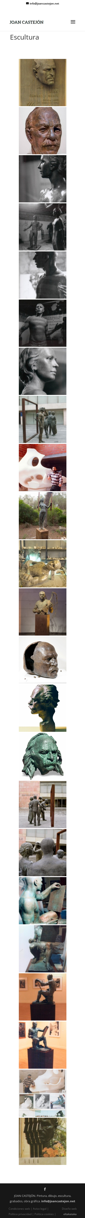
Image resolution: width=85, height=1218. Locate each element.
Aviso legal (39, 1209)
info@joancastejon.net (58, 1201)
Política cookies (44, 1214)
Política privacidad (20, 1214)
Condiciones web (20, 1209)
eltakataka (70, 1214)
